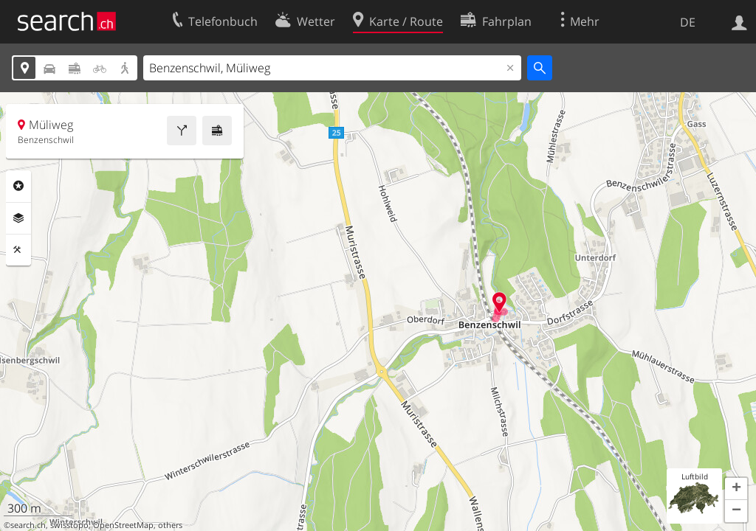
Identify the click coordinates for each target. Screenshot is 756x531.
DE (687, 22)
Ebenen (18, 218)
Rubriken (18, 185)
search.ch (28, 525)
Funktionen (18, 250)
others (170, 525)
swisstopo (69, 525)
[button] (736, 489)
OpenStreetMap (123, 525)
